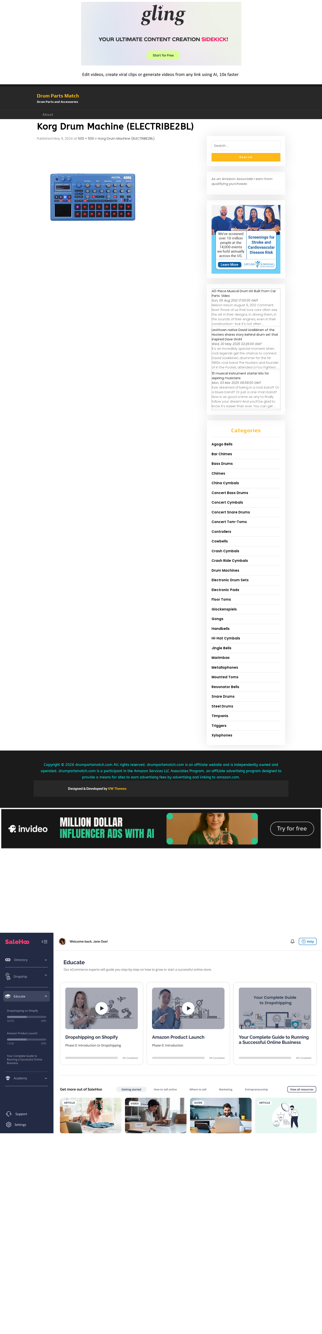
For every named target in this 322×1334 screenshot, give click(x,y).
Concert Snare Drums (231, 512)
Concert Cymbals (227, 502)
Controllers (221, 531)
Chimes (218, 473)
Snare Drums (223, 696)
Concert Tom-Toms (229, 521)
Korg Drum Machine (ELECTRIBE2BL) (126, 138)
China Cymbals (225, 483)
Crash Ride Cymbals (230, 560)
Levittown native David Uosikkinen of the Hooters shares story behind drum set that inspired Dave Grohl (245, 334)
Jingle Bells (221, 648)
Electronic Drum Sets (230, 580)
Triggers (219, 725)
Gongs (217, 618)
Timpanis (220, 716)
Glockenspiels (224, 609)
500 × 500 (86, 138)
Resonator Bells (225, 687)
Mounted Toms (225, 677)
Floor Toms (221, 599)
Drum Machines (225, 570)
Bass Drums (222, 463)
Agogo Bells (222, 444)
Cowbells (220, 541)
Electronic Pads (225, 589)
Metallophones (225, 667)
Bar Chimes (222, 454)
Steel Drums (222, 706)
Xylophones (222, 735)
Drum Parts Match (58, 96)
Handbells (221, 628)
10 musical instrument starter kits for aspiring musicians (240, 375)
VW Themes (117, 788)
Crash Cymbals (225, 551)
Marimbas (221, 657)
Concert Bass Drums (230, 492)
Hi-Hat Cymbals (226, 638)
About (47, 114)
